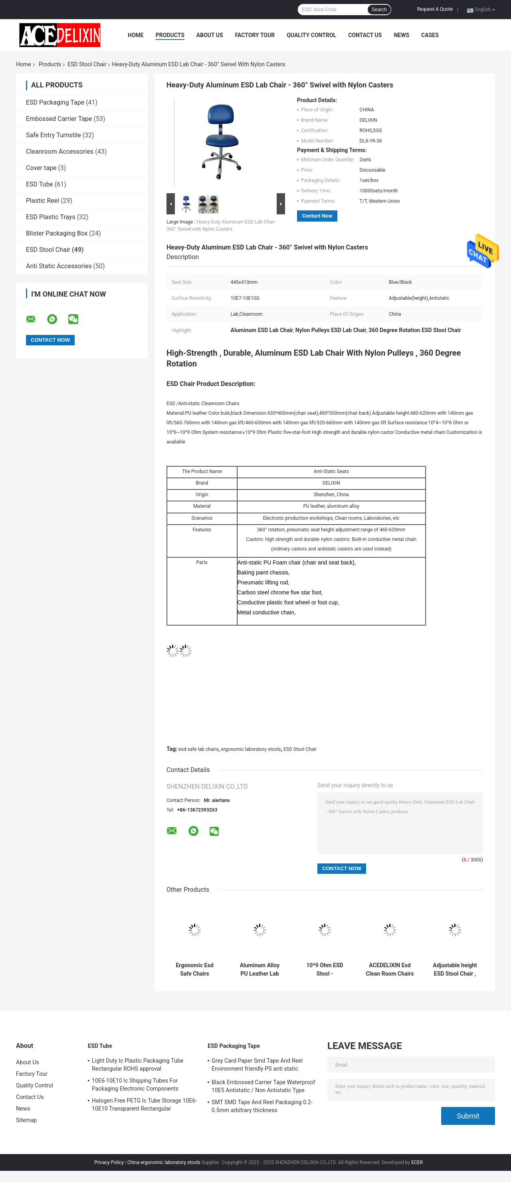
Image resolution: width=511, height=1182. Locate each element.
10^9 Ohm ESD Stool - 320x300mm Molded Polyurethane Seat (325, 969)
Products (170, 35)
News (401, 35)
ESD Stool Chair (86, 64)
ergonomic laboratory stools (251, 749)
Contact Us (365, 35)
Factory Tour (255, 35)
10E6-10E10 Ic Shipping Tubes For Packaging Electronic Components (135, 1084)
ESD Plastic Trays (50, 217)
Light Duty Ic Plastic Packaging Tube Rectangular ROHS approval (137, 1064)
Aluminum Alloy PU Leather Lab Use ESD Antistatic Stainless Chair (259, 969)
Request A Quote (435, 9)
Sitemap (26, 1120)
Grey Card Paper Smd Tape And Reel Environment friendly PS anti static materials (257, 1065)
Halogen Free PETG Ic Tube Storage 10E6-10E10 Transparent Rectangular (144, 1104)
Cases (430, 35)
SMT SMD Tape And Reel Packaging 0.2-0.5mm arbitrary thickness (262, 1106)
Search (379, 9)
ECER (417, 1162)
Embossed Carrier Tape (59, 119)
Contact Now (317, 216)
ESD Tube (39, 184)
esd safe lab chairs (198, 749)
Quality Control (311, 35)
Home (136, 35)
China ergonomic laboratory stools (163, 1162)
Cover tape (41, 168)
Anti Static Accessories (59, 266)
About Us (209, 35)
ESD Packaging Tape (55, 102)
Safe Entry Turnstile (53, 135)
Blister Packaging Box (57, 233)
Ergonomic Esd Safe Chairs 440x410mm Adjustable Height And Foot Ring (194, 969)
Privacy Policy (109, 1162)
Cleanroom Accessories (59, 151)
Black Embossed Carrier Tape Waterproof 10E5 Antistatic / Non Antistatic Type (263, 1086)
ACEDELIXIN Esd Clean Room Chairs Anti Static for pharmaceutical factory (390, 969)
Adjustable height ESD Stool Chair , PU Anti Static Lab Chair (455, 969)
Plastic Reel (42, 200)
